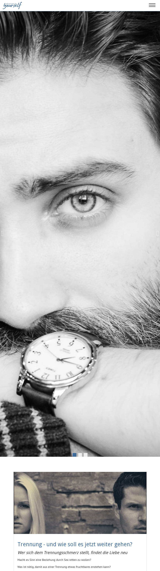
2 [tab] (80, 455)
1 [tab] (74, 455)
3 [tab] (85, 455)
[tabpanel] (80, 233)
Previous (3, 233)
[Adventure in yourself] (12, 5)
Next (156, 233)
